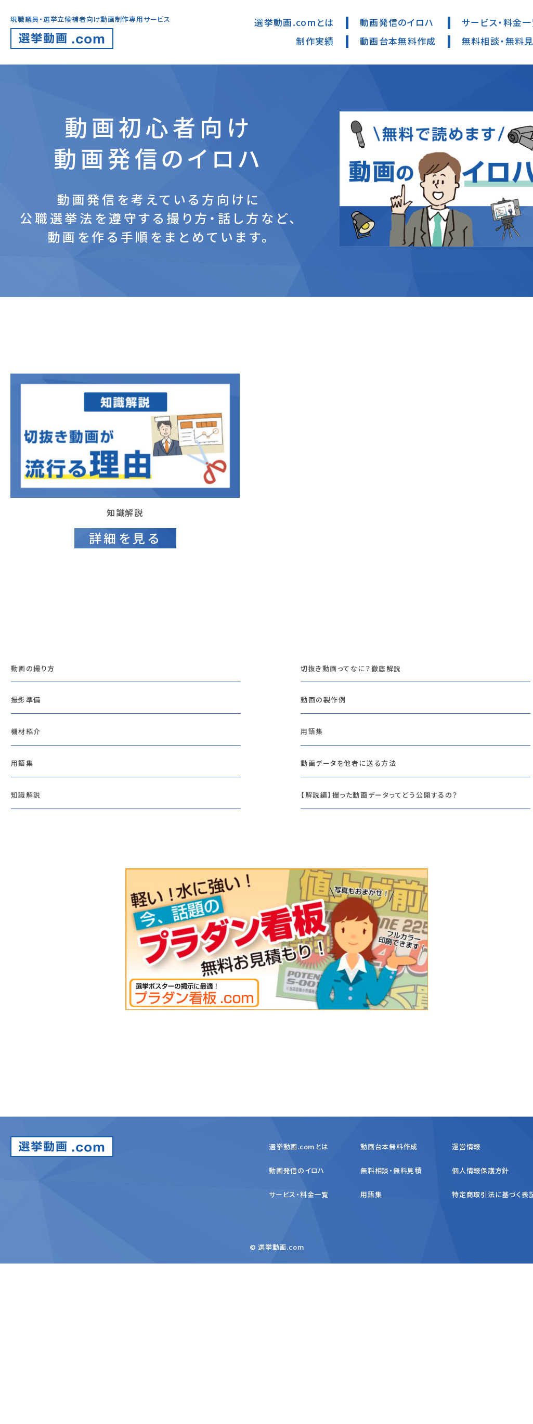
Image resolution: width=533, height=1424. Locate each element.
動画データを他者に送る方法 (363, 875)
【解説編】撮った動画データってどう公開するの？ (403, 919)
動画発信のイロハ (397, 22)
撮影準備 (30, 789)
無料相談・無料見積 (391, 1331)
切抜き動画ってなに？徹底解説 (367, 745)
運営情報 (466, 1307)
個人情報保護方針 (480, 1331)
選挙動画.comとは (294, 22)
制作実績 (315, 40)
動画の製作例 (330, 789)
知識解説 (30, 919)
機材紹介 (30, 832)
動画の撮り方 (39, 745)
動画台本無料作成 (398, 40)
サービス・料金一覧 (299, 1354)
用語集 (26, 875)
